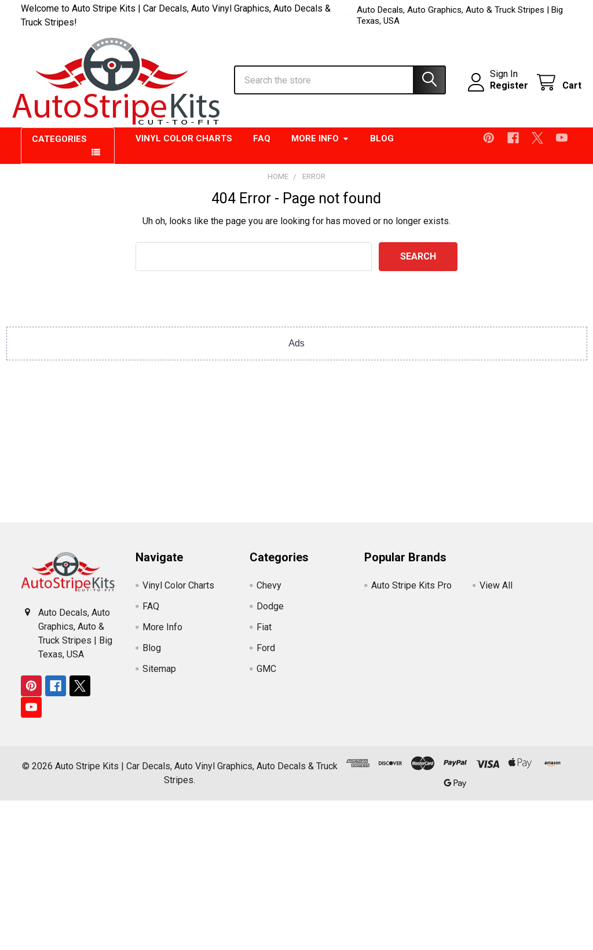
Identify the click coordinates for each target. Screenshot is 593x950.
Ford (266, 654)
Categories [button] (59, 146)
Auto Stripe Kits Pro (411, 592)
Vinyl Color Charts (184, 146)
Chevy (269, 592)
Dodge (270, 613)
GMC (266, 675)
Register (500, 90)
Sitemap (159, 675)
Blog (382, 146)
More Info (320, 146)
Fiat (264, 634)
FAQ (261, 146)
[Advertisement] (296, 448)
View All (496, 592)
